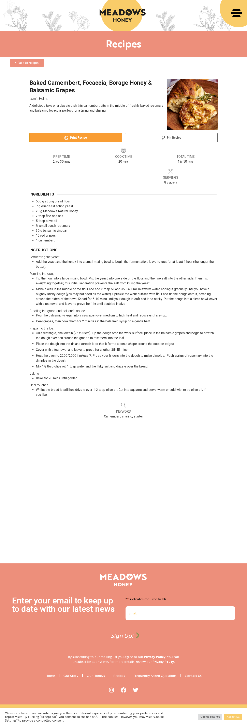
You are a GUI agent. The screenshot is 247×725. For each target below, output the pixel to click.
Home (50, 675)
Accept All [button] (233, 717)
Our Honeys (96, 675)
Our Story (70, 675)
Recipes (119, 675)
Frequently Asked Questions (154, 675)
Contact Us (193, 675)
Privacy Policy (154, 656)
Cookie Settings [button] (210, 717)
